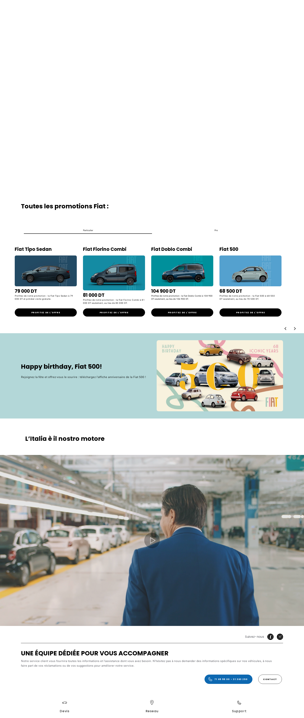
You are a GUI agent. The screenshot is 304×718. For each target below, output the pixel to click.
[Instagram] (280, 637)
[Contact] (270, 679)
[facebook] (270, 637)
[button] (88, 231)
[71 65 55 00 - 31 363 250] (228, 679)
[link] (46, 312)
